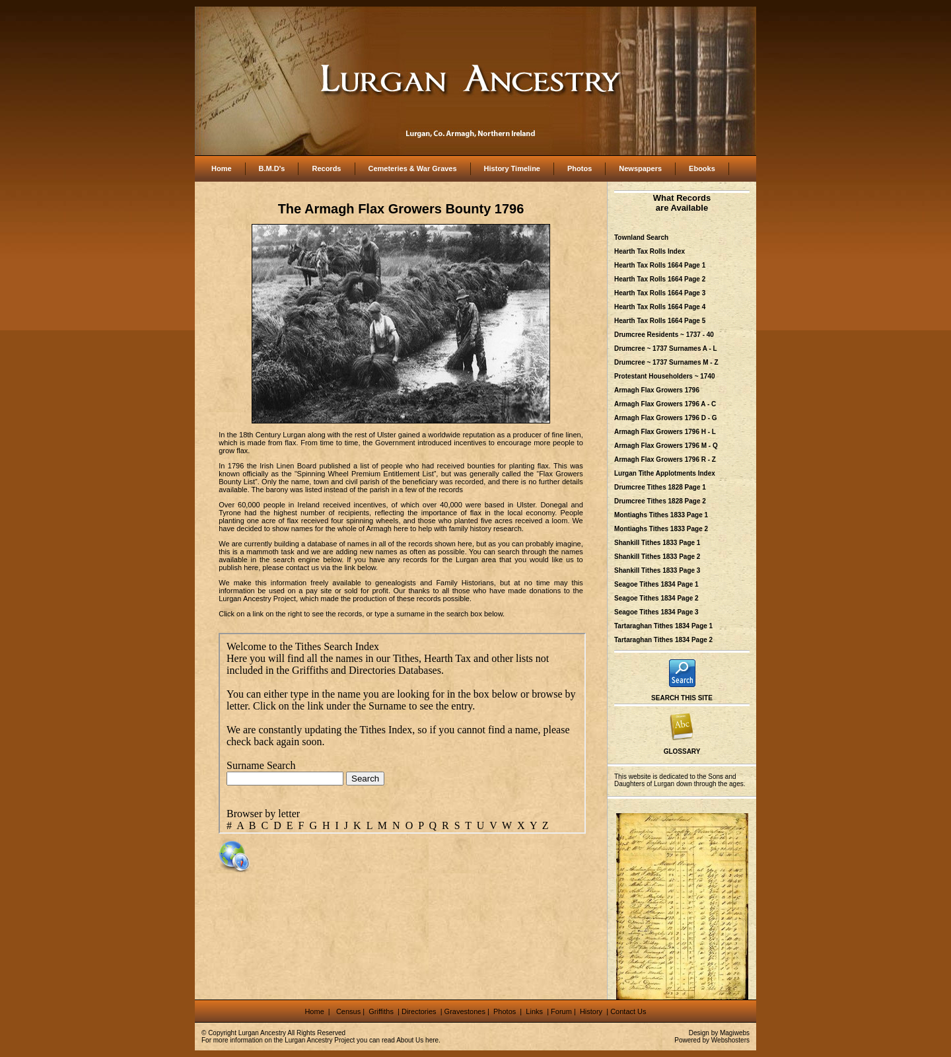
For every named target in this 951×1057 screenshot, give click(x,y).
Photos (579, 168)
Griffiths (380, 1011)
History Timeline (512, 168)
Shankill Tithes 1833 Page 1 (657, 542)
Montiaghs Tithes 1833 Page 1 (661, 515)
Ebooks (702, 168)
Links (535, 1011)
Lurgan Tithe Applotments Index (664, 473)
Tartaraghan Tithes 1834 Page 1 (663, 626)
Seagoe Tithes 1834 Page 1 (656, 584)
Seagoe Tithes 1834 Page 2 (656, 598)
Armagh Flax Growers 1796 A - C (665, 404)
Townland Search (641, 237)
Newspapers (640, 168)
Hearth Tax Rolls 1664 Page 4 (659, 306)
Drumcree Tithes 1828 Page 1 (660, 487)
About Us (409, 1040)
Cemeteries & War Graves (413, 168)
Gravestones (464, 1011)
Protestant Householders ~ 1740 (664, 376)
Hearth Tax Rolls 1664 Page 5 (659, 320)
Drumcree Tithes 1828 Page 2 (660, 501)
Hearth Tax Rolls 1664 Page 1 (659, 265)
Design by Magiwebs (719, 1033)
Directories (419, 1011)
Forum (561, 1011)
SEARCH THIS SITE (682, 698)
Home (221, 168)
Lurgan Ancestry (262, 1033)
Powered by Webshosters (712, 1040)
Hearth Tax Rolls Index (649, 251)
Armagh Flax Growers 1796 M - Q (666, 445)
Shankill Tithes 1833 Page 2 (657, 556)
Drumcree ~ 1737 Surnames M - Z (666, 362)
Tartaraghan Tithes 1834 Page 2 (663, 639)
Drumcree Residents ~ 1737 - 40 (664, 334)
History (590, 1011)
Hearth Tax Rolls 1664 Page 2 (659, 279)
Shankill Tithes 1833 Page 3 (657, 570)
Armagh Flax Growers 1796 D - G (665, 417)
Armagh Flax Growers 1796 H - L (665, 431)
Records (326, 168)
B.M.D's (272, 168)
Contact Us (628, 1011)
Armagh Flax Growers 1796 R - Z (665, 459)
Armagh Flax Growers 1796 (656, 390)
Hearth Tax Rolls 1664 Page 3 (659, 293)
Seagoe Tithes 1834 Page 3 (656, 612)
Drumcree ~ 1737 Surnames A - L (665, 348)
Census (348, 1011)
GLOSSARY (682, 751)
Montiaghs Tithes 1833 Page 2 (661, 528)
